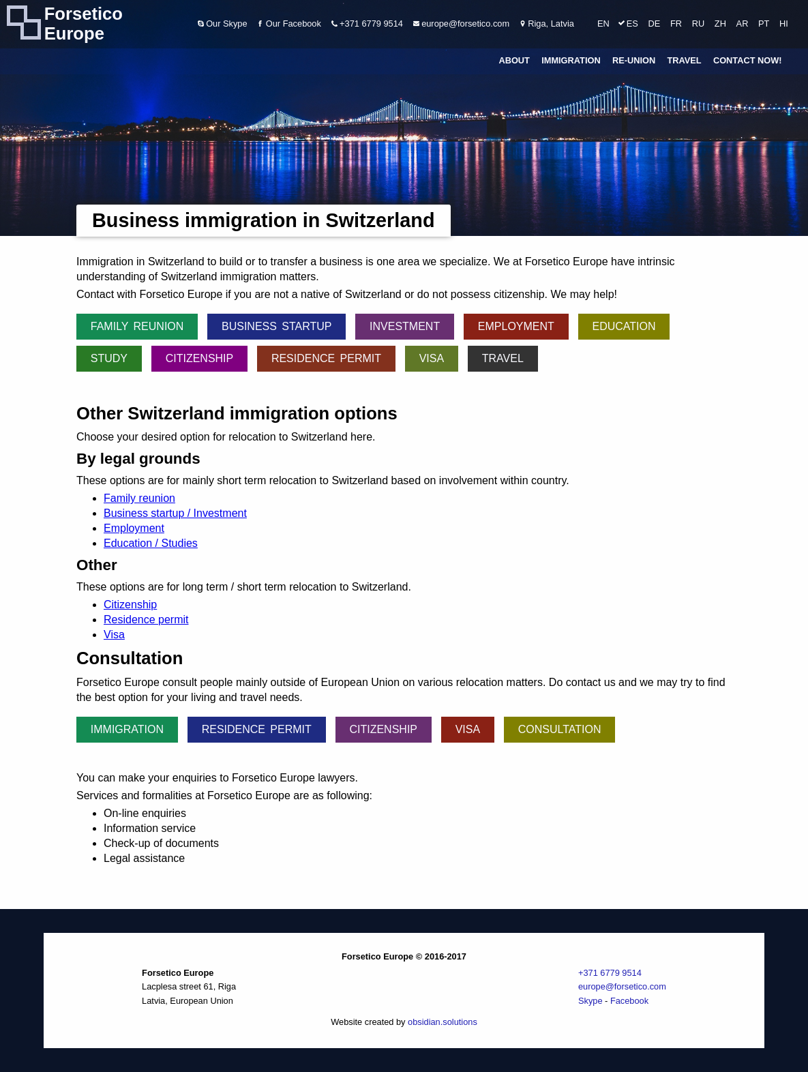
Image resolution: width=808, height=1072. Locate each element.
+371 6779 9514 (367, 23)
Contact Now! (747, 61)
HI (783, 23)
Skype (590, 1001)
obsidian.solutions (442, 1022)
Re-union (633, 61)
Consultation (559, 729)
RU (698, 23)
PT (763, 23)
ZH (720, 23)
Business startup (276, 326)
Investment (405, 326)
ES (632, 23)
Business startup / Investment (175, 513)
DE (654, 23)
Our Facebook (289, 23)
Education (623, 326)
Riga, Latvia (547, 23)
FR (676, 23)
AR (742, 23)
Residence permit (326, 358)
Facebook (629, 1001)
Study (109, 358)
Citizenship (200, 358)
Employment (516, 326)
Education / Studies (151, 543)
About (514, 61)
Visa (431, 358)
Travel (684, 61)
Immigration (571, 61)
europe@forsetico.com (461, 23)
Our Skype (223, 23)
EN (603, 23)
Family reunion (137, 326)
